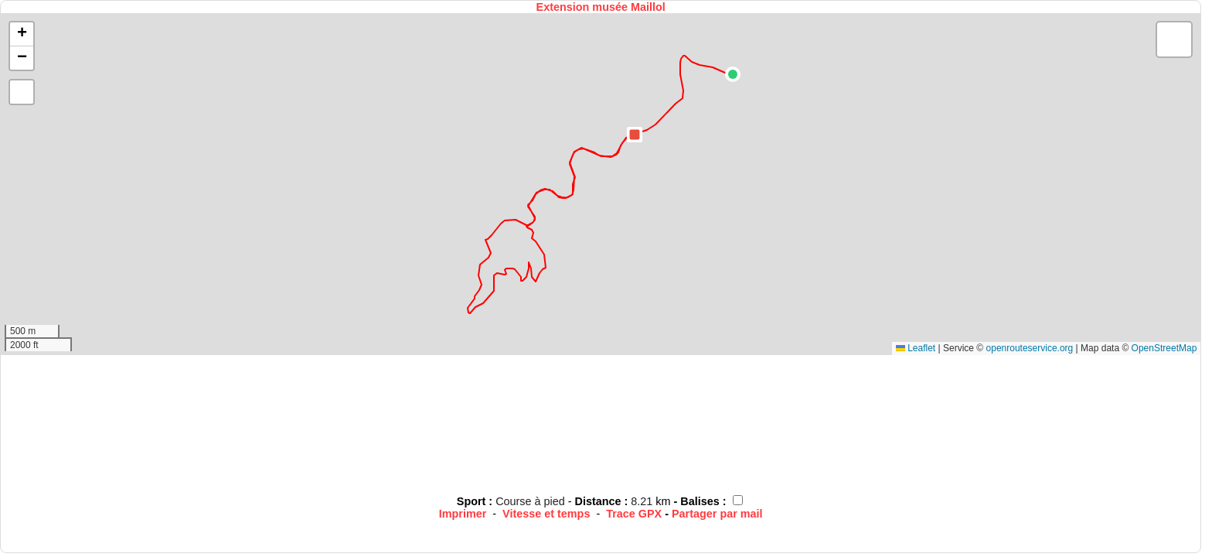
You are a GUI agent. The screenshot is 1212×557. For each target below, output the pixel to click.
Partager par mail (717, 513)
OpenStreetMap (1164, 348)
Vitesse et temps (546, 513)
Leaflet (915, 348)
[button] (732, 74)
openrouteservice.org (1030, 348)
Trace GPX (634, 513)
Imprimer (463, 513)
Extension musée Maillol (601, 7)
